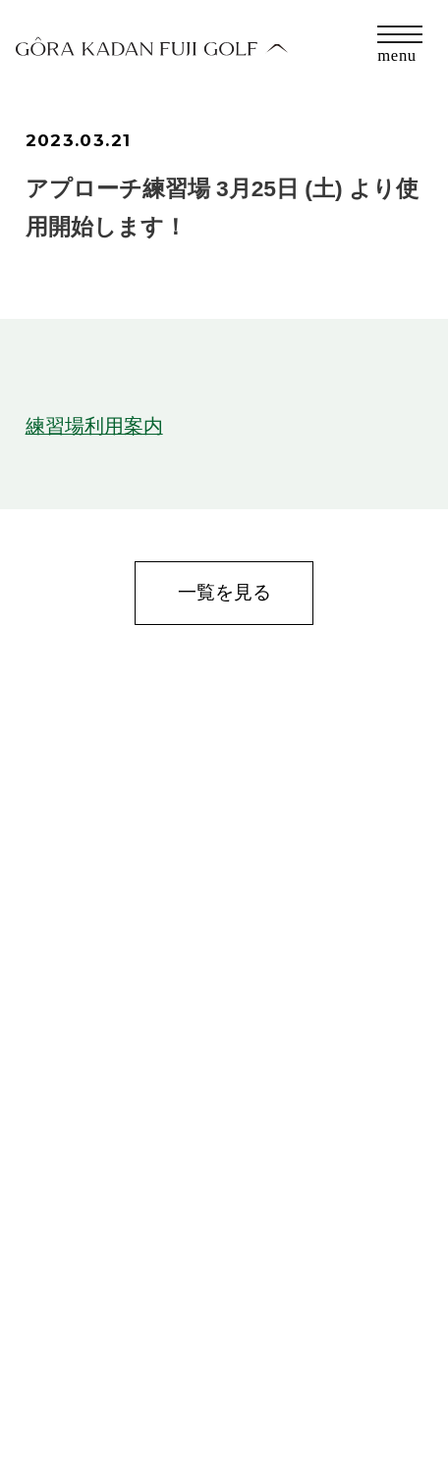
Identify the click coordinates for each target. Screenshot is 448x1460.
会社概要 (59, 1388)
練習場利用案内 (94, 426)
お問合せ (59, 1350)
